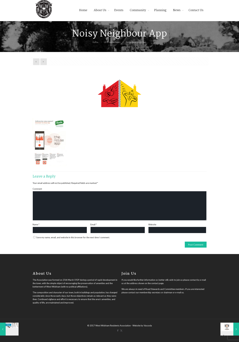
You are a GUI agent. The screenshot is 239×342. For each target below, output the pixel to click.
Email (93, 224)
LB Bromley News (112, 42)
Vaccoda (148, 325)
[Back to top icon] (223, 335)
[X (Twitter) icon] (121, 330)
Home (95, 42)
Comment (37, 189)
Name (36, 224)
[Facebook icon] (118, 330)
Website (152, 224)
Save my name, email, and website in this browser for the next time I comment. (73, 237)
